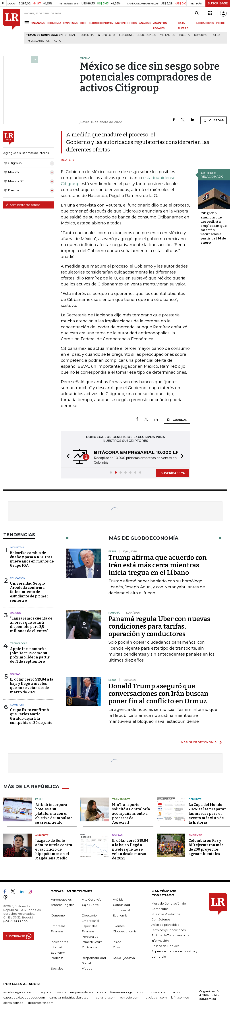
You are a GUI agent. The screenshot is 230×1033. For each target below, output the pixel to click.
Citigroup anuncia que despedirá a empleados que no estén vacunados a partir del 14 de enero (214, 228)
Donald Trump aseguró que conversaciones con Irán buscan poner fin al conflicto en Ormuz (158, 693)
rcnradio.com (129, 997)
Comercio (17, 704)
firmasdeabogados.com (127, 992)
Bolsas (15, 674)
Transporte (121, 799)
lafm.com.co (180, 997)
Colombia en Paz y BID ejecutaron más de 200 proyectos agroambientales (206, 847)
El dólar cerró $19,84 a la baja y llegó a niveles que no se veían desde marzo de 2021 (31, 685)
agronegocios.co (53, 992)
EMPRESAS (70, 23)
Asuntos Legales (62, 905)
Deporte (195, 799)
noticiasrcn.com (155, 997)
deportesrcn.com (40, 1002)
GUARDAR (213, 120)
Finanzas (57, 931)
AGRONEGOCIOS (126, 23)
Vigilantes (167, 35)
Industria (17, 547)
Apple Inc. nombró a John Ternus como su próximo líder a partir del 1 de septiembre (30, 655)
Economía (120, 915)
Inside (117, 942)
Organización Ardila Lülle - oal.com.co (209, 994)
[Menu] (27, 23)
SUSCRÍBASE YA (173, 473)
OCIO (83, 23)
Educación (17, 578)
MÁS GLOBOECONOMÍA (199, 742)
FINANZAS (38, 23)
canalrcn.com (106, 997)
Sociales (57, 968)
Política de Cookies (165, 946)
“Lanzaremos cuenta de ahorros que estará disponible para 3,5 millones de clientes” (31, 624)
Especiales (89, 926)
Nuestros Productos (165, 914)
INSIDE (220, 23)
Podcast (57, 958)
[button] (67, 456)
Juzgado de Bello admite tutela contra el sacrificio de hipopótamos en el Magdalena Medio (53, 849)
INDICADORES (205, 23)
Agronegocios (61, 899)
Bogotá (184, 35)
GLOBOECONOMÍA (101, 23)
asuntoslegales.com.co (20, 992)
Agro (57, 40)
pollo (216, 35)
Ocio (116, 947)
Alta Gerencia (91, 899)
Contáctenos (160, 919)
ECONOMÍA (54, 23)
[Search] (197, 13)
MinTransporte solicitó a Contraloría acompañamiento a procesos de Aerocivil (131, 813)
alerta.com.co (13, 1002)
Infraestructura (92, 942)
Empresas (58, 926)
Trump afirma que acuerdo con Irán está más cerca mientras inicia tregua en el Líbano (157, 565)
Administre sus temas (23, 205)
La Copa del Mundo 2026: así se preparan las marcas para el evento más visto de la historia (208, 813)
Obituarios (89, 947)
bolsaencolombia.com (166, 992)
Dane (72, 35)
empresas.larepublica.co (88, 992)
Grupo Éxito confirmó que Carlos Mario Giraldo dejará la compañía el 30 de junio (31, 716)
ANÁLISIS (145, 23)
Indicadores (59, 942)
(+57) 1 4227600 (15, 921)
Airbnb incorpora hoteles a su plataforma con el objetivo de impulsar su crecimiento (53, 813)
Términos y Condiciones (168, 930)
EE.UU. (39, 799)
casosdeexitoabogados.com (24, 997)
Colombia (87, 35)
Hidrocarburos (39, 40)
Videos (87, 968)
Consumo (58, 915)
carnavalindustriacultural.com (70, 997)
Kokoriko (200, 35)
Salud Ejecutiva (124, 958)
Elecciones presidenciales (137, 35)
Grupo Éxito (106, 35)
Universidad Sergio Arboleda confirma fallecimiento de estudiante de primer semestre (29, 592)
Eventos (118, 926)
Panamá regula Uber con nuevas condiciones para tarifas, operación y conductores (159, 626)
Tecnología (18, 643)
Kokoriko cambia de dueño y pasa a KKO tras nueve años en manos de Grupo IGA (32, 559)
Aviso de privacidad (165, 924)
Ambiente (41, 835)
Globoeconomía (125, 931)
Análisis (118, 899)
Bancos (15, 612)
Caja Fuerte (90, 905)
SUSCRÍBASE (218, 3)
